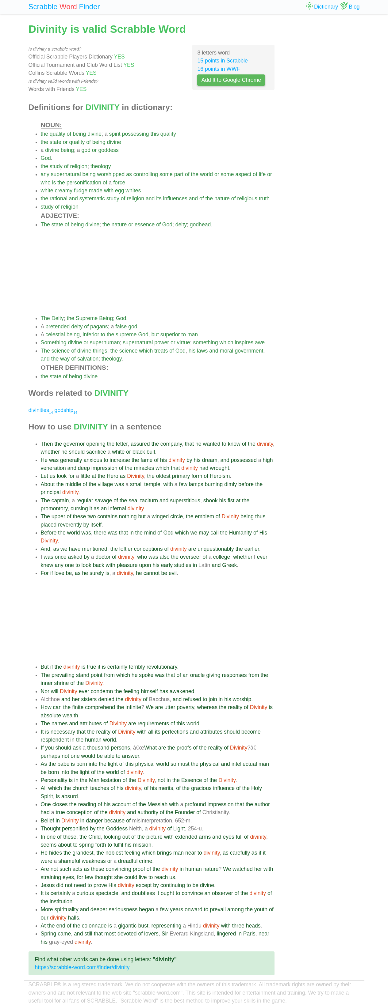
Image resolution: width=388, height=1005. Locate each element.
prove (100, 885)
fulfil (118, 845)
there (100, 533)
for (71, 476)
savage (103, 500)
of (69, 134)
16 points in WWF (218, 69)
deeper (98, 909)
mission (142, 845)
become (251, 732)
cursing (79, 508)
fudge (80, 190)
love (59, 573)
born (81, 764)
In (43, 837)
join (213, 699)
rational (58, 198)
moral (226, 351)
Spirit (47, 796)
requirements (153, 723)
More (47, 909)
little (85, 476)
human (93, 740)
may (204, 533)
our (44, 918)
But (45, 667)
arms (205, 837)
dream (209, 460)
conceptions (148, 549)
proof (139, 869)
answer (130, 756)
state (55, 142)
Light (179, 829)
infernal (117, 508)
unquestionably (216, 549)
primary (181, 476)
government (249, 351)
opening (96, 444)
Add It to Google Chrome (231, 80)
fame (146, 460)
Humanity (240, 533)
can (57, 707)
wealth (70, 715)
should (77, 452)
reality (235, 707)
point (96, 675)
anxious (92, 460)
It (42, 732)
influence (224, 788)
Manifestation (105, 780)
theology (100, 166)
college (221, 557)
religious (247, 198)
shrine (61, 683)
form (196, 476)
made (95, 190)
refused (192, 699)
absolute (51, 715)
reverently (70, 525)
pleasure (127, 565)
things (100, 351)
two (91, 516)
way (65, 359)
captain (60, 500)
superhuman (105, 342)
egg (119, 190)
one (69, 565)
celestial (55, 334)
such (65, 869)
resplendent (55, 740)
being (79, 134)
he (198, 444)
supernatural (66, 174)
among (235, 909)
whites (133, 190)
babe (63, 764)
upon (145, 565)
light (113, 764)
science (61, 351)
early (167, 565)
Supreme (87, 318)
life (262, 174)
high (268, 460)
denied (106, 699)
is (54, 182)
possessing (135, 134)
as (129, 174)
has (163, 691)
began (146, 909)
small (136, 484)
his (192, 351)
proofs (184, 748)
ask (77, 748)
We (150, 707)
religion (78, 166)
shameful (69, 861)
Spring (48, 934)
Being (106, 318)
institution (61, 901)
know (234, 444)
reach (161, 877)
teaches (99, 788)
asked (75, 557)
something (205, 342)
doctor (103, 557)
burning (214, 484)
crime (145, 861)
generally (71, 460)
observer (222, 893)
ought (167, 893)
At (43, 926)
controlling (145, 174)
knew (47, 565)
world (206, 174)
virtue (183, 342)
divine (94, 134)
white (47, 190)
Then (47, 444)
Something (54, 342)
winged (160, 516)
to (103, 334)
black (139, 452)
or (65, 142)
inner (47, 683)
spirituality (66, 909)
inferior (91, 334)
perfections (175, 732)
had (203, 468)
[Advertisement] (158, 271)
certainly (117, 667)
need (80, 885)
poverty (185, 707)
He (44, 460)
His (263, 533)
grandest (82, 853)
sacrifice (96, 452)
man (192, 334)
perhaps (50, 756)
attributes (91, 723)
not (65, 756)
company (171, 444)
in (131, 533)
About (48, 484)
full (239, 837)
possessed (244, 460)
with (108, 190)
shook (210, 500)
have (74, 549)
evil (173, 573)
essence (145, 224)
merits (166, 788)
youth (260, 909)
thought (104, 877)
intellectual (244, 764)
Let (44, 476)
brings (164, 853)
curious (85, 893)
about (64, 845)
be (69, 573)
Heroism (220, 476)
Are (45, 869)
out (126, 837)
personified (75, 829)
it (91, 508)
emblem (204, 516)
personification (84, 182)
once (60, 557)
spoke (146, 675)
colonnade (94, 926)
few (183, 484)
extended (186, 837)
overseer (190, 557)
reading (87, 804)
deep (84, 468)
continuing (172, 885)
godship (66, 410)
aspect (243, 174)
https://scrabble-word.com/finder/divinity (82, 967)
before (246, 484)
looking (112, 837)
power (161, 342)
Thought (51, 829)
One (46, 804)
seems (49, 845)
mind (150, 533)
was (54, 460)
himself (149, 691)
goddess (108, 150)
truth (264, 198)
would (88, 756)
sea (133, 500)
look (62, 476)
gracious (201, 788)
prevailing (63, 675)
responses (234, 675)
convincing (118, 869)
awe (260, 342)
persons (120, 748)
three (238, 926)
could (130, 877)
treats (161, 351)
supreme (126, 334)
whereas (207, 707)
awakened (182, 691)
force (119, 182)
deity (181, 224)
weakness (94, 861)
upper (58, 516)
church (80, 788)
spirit (115, 134)
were (46, 861)
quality (57, 134)
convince (192, 893)
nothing (128, 516)
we (194, 533)
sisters (89, 699)
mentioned (94, 549)
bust (143, 926)
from (109, 675)
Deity (58, 318)
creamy (63, 190)
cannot (152, 573)
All (44, 788)
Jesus (48, 885)
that (189, 444)
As (44, 764)
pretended (57, 326)
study (56, 166)
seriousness (123, 909)
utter (169, 707)
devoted (127, 934)
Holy (256, 788)
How (46, 707)
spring (86, 845)
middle (73, 484)
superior (170, 334)
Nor (45, 691)
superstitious (185, 500)
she (118, 877)
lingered (226, 934)
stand (82, 675)
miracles (144, 468)
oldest (163, 476)
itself (96, 525)
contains (107, 516)
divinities (41, 410)
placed (49, 525)
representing (167, 926)
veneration (53, 468)
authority (148, 812)
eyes (228, 837)
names (60, 723)
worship (242, 699)
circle (176, 516)
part (178, 174)
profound (195, 804)
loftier (126, 549)
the (44, 134)
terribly (137, 667)
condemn (102, 691)
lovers (151, 934)
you (49, 748)
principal (51, 492)
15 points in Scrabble (222, 61)
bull (151, 452)
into (93, 764)
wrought (219, 468)
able (109, 756)
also (165, 557)
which (226, 342)
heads (253, 926)
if (51, 573)
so (173, 764)
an (104, 508)
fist (231, 500)
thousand (98, 748)
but (155, 334)
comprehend (100, 707)
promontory (54, 508)
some (166, 174)
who (46, 182)
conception (80, 812)
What (150, 748)
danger (94, 821)
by (189, 460)
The (45, 224)
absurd (69, 796)
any (45, 174)
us (53, 476)
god (86, 150)
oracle (197, 675)
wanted (211, 444)
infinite (133, 707)
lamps (196, 484)
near (190, 853)
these (79, 516)
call (214, 533)
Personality (54, 780)
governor (74, 444)
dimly (230, 484)
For (45, 573)
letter (122, 444)
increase (120, 460)
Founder (185, 812)
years (176, 909)
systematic (92, 198)
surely (97, 573)
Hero (112, 476)
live (143, 877)
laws (202, 351)
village (105, 484)
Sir (165, 934)
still (88, 934)
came (64, 934)
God (46, 158)
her (75, 699)
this (155, 134)
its (159, 198)
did (59, 885)
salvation (87, 359)
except (144, 885)
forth (100, 845)
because (114, 821)
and (73, 198)
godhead (200, 224)
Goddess (117, 829)
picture (154, 837)
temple (152, 484)
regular (84, 500)
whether (50, 452)
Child (94, 837)
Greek (229, 565)
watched (242, 869)
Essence (191, 780)
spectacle (106, 893)
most (110, 934)
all (151, 732)
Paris (249, 934)
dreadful (128, 861)
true (91, 667)
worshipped (111, 174)
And (45, 549)
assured (140, 444)
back (98, 565)
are (192, 549)
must (184, 764)
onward (193, 909)
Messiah (158, 804)
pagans (99, 326)
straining (51, 877)
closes (60, 804)
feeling (131, 691)
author (262, 804)
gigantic (127, 926)
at (94, 476)
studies (182, 565)
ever (262, 557)
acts (77, 869)
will (54, 691)
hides (55, 853)
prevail (218, 909)
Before (49, 533)
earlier (251, 549)
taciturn (149, 500)
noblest (114, 853)
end (60, 926)
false (121, 326)
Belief (47, 821)
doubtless (143, 893)
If (42, 748)
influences (175, 198)
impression (104, 468)
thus (260, 516)
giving (213, 675)
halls (73, 918)
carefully (240, 853)
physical (145, 764)
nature (222, 198)
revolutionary (162, 667)
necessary (63, 732)
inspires (244, 342)
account (121, 804)
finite (77, 707)
